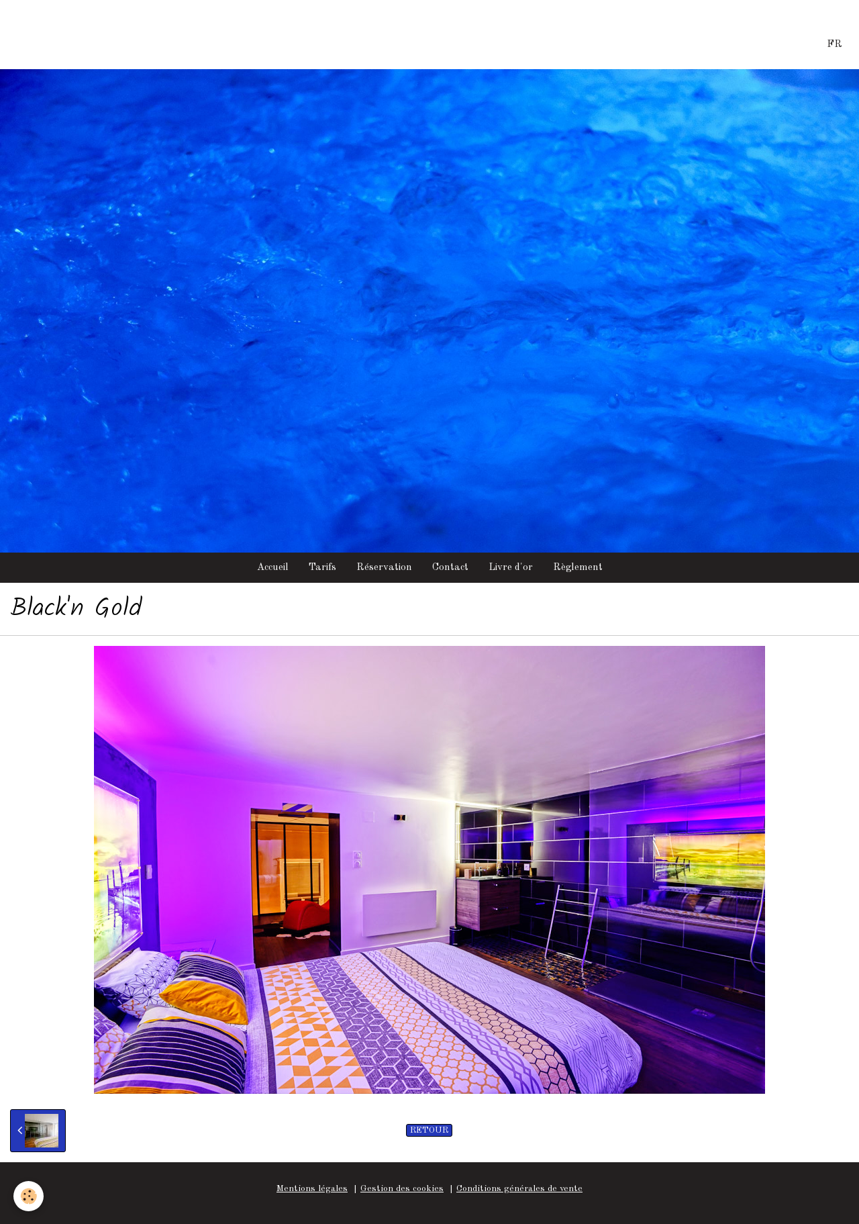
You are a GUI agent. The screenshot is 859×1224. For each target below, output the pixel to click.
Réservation (384, 568)
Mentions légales (312, 1188)
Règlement (578, 568)
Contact (450, 568)
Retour (429, 1130)
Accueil (273, 568)
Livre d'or (511, 568)
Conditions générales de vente (519, 1188)
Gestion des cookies (402, 1188)
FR (834, 45)
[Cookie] (28, 1196)
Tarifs (322, 568)
